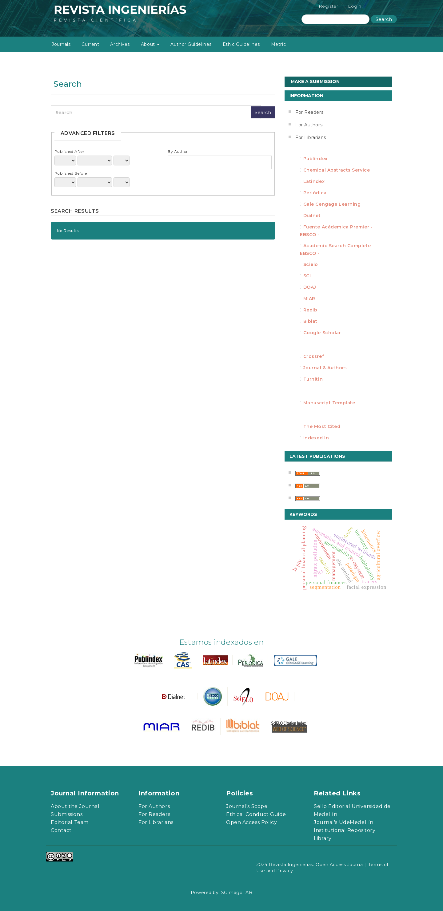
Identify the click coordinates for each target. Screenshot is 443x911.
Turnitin (313, 379)
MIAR (309, 298)
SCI (307, 276)
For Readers (309, 112)
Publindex (315, 158)
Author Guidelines (191, 44)
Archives (120, 44)
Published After (69, 151)
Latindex (314, 181)
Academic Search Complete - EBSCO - (337, 249)
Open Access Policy (251, 822)
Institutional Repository (344, 830)
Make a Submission (315, 81)
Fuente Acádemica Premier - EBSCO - (336, 230)
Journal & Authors (325, 367)
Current (90, 44)
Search (384, 19)
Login (354, 6)
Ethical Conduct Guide (256, 814)
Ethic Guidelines (241, 44)
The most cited (322, 426)
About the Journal (75, 806)
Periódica (315, 193)
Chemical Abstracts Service (336, 170)
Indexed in (316, 438)
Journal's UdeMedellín (343, 822)
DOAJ (309, 287)
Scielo (310, 264)
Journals (61, 44)
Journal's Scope (246, 806)
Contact (61, 830)
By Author (178, 151)
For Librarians (310, 137)
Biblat (310, 321)
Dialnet (312, 215)
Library (323, 838)
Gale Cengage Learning (332, 204)
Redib (310, 310)
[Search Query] (335, 19)
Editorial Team (70, 822)
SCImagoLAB (237, 892)
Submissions (66, 814)
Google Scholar (322, 332)
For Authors (308, 125)
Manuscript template (329, 403)
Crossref (313, 356)
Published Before (70, 173)
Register (328, 6)
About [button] (150, 44)
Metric (278, 44)
